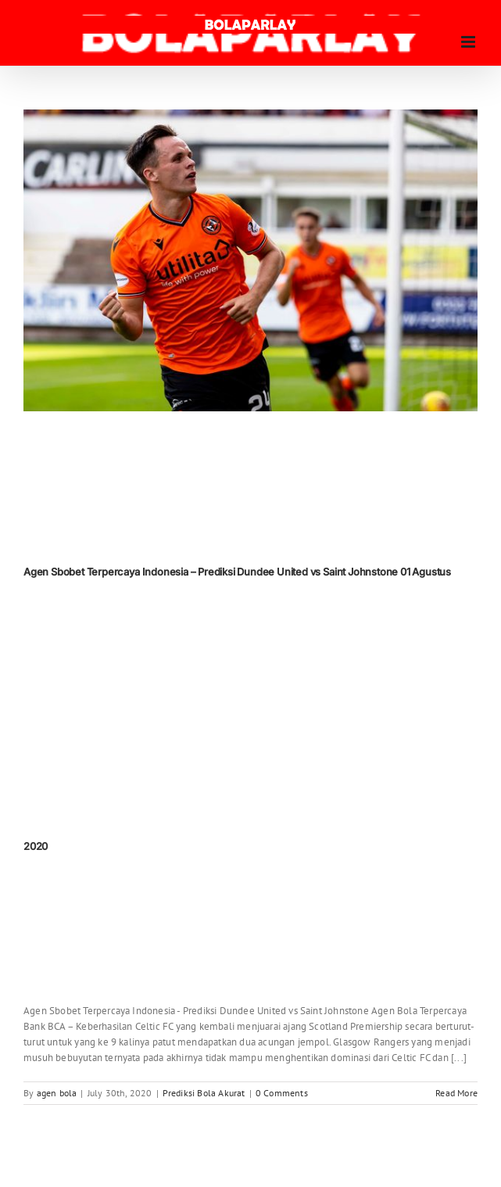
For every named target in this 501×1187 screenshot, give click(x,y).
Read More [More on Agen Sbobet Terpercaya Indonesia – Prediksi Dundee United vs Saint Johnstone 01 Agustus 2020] (456, 1093)
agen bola (57, 1093)
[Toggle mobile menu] (469, 42)
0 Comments (282, 1093)
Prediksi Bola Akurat (204, 1093)
